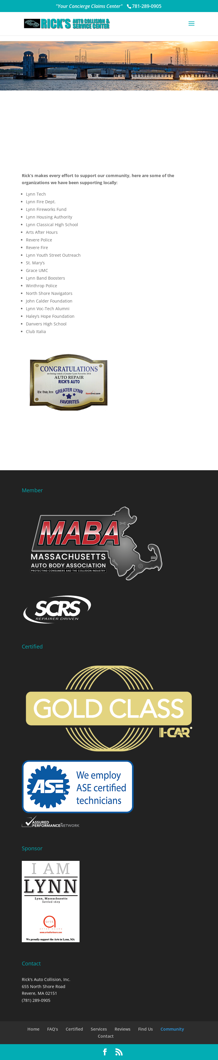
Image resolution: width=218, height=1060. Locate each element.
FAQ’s (52, 1029)
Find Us (145, 1029)
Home (33, 1029)
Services (99, 1029)
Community (172, 1029)
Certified (74, 1029)
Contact (106, 1036)
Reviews (123, 1029)
